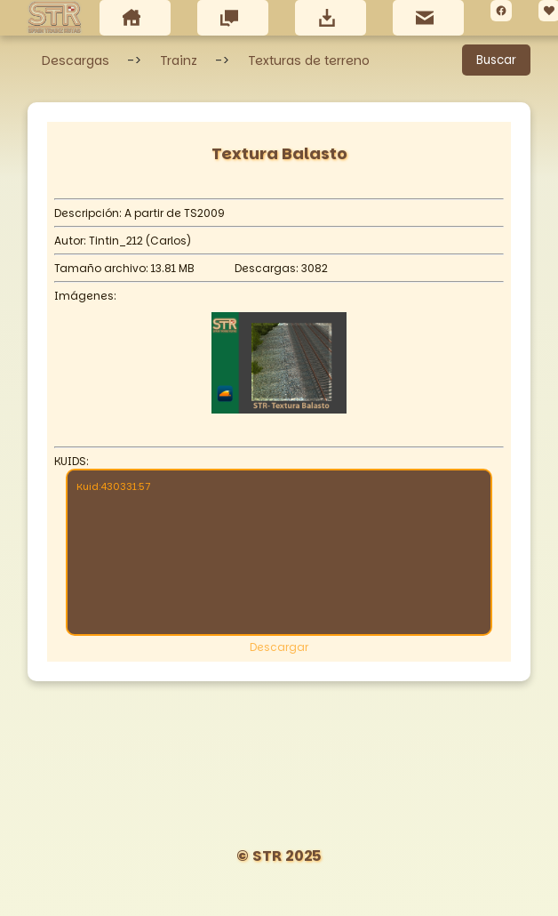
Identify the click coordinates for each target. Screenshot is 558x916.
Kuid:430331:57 (279, 550)
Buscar (496, 60)
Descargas (75, 60)
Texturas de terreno (309, 60)
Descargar (279, 647)
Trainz (178, 60)
